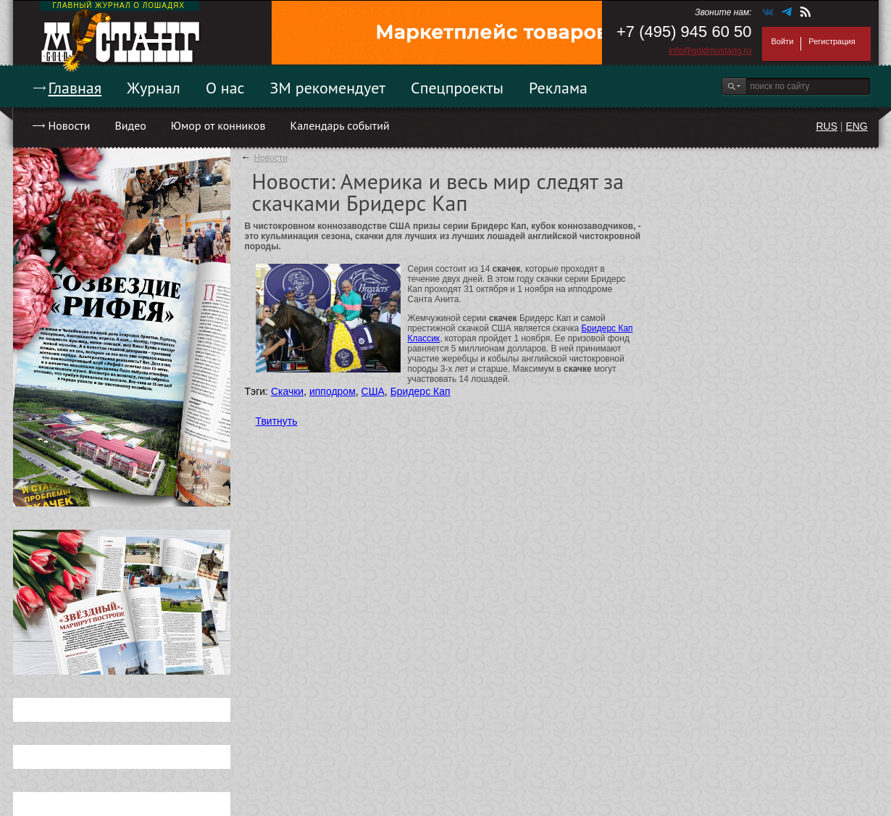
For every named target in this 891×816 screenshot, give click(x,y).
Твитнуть (277, 421)
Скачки (287, 391)
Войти (782, 41)
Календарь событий (339, 125)
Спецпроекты (457, 88)
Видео (130, 125)
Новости (70, 125)
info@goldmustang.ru (710, 51)
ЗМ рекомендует (328, 88)
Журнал (153, 88)
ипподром (332, 391)
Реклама (558, 88)
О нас (225, 88)
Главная (75, 88)
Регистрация (831, 41)
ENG (856, 126)
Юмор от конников (218, 125)
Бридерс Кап (420, 391)
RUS (826, 126)
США (373, 391)
